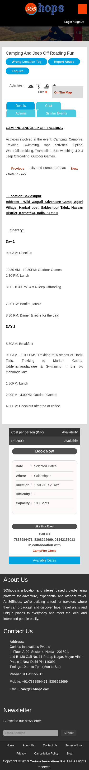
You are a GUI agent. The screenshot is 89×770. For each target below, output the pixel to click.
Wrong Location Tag (26, 61)
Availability (70, 432)
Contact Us (50, 745)
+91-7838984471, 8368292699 (45, 681)
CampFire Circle (44, 550)
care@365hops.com (35, 689)
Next (74, 168)
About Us (28, 745)
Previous (17, 168)
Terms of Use (74, 745)
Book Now (44, 451)
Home (10, 745)
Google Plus (50, 519)
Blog (70, 753)
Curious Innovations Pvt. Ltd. (51, 761)
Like (41, 92)
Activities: (16, 85)
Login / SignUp (74, 22)
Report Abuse (64, 61)
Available (71, 441)
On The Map (67, 93)
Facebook (39, 519)
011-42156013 (32, 674)
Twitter (44, 519)
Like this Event (44, 526)
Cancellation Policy (46, 753)
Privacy (21, 753)
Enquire (17, 71)
